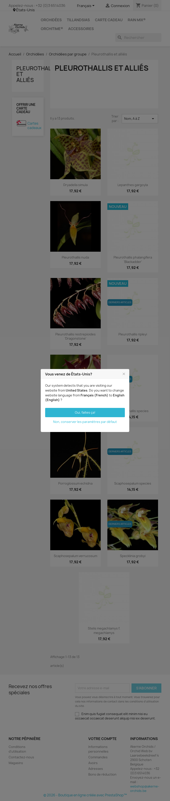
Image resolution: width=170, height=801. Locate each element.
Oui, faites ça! (85, 412)
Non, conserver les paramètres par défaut (85, 422)
